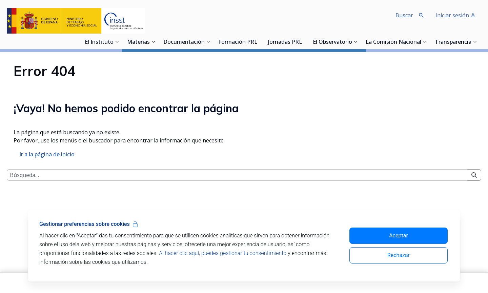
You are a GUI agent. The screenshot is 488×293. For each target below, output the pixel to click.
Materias (138, 42)
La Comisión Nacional (393, 42)
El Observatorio (332, 42)
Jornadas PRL (285, 42)
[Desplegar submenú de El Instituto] (117, 41)
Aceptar (398, 235)
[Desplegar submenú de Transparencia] (474, 41)
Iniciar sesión (455, 15)
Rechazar (398, 255)
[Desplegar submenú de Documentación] (208, 41)
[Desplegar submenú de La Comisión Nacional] (424, 41)
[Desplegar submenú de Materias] (153, 41)
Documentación (184, 42)
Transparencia (453, 42)
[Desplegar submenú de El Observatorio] (355, 41)
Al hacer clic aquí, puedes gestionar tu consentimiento (222, 253)
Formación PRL (237, 42)
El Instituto (99, 42)
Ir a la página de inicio (47, 209)
